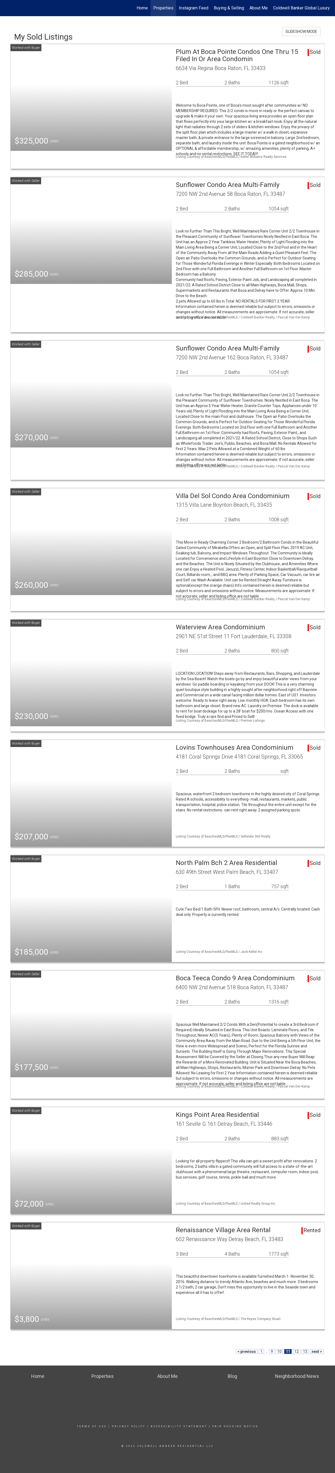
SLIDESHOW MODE (301, 31)
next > (317, 1351)
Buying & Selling (229, 8)
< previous (246, 1351)
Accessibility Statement (179, 1426)
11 (288, 1351)
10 (279, 1351)
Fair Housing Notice (235, 1426)
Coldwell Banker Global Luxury (301, 8)
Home (142, 8)
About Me (259, 8)
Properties (163, 8)
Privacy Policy (128, 1426)
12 (296, 1351)
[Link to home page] (7, 8)
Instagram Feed (193, 8)
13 (305, 1351)
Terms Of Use (92, 1426)
